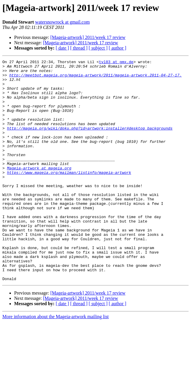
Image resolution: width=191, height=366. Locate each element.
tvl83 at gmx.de (116, 62)
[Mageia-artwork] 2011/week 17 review (88, 37)
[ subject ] (98, 47)
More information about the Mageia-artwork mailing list (55, 360)
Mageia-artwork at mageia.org (39, 190)
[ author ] (117, 47)
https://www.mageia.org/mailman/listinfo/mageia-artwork (69, 195)
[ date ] (62, 47)
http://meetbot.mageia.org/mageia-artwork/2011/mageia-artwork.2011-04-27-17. (95, 78)
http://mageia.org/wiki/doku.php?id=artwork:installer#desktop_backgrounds (90, 142)
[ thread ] (79, 47)
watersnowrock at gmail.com (62, 21)
